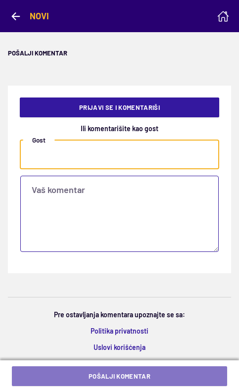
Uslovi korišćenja (119, 347)
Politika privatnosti (119, 331)
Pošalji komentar (119, 376)
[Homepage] (223, 16)
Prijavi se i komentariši (119, 107)
